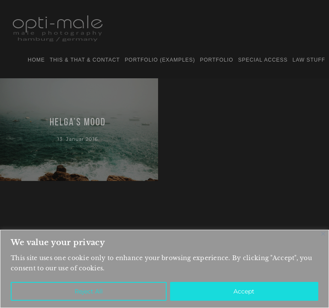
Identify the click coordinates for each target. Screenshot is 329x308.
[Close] (323, 234)
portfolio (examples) (160, 60)
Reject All (89, 291)
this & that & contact (85, 60)
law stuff (309, 60)
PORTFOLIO (216, 60)
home (36, 60)
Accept (243, 291)
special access (263, 60)
